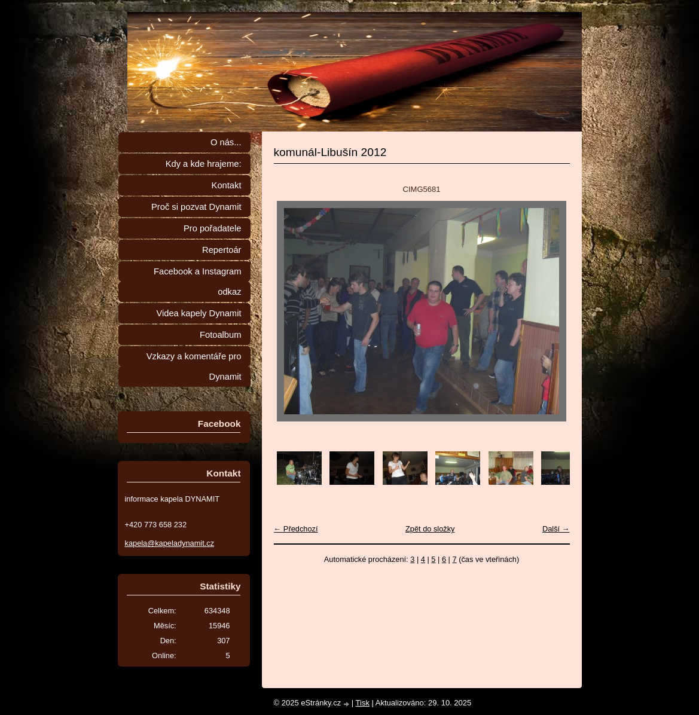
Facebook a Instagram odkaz (197, 282)
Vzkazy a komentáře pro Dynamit (194, 366)
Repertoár (221, 250)
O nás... (226, 142)
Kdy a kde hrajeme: (204, 164)
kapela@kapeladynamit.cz (170, 543)
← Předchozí (296, 528)
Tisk (363, 702)
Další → (556, 528)
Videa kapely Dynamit (198, 313)
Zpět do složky (430, 528)
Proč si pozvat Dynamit (196, 207)
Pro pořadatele (213, 228)
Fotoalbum (221, 335)
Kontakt (227, 185)
